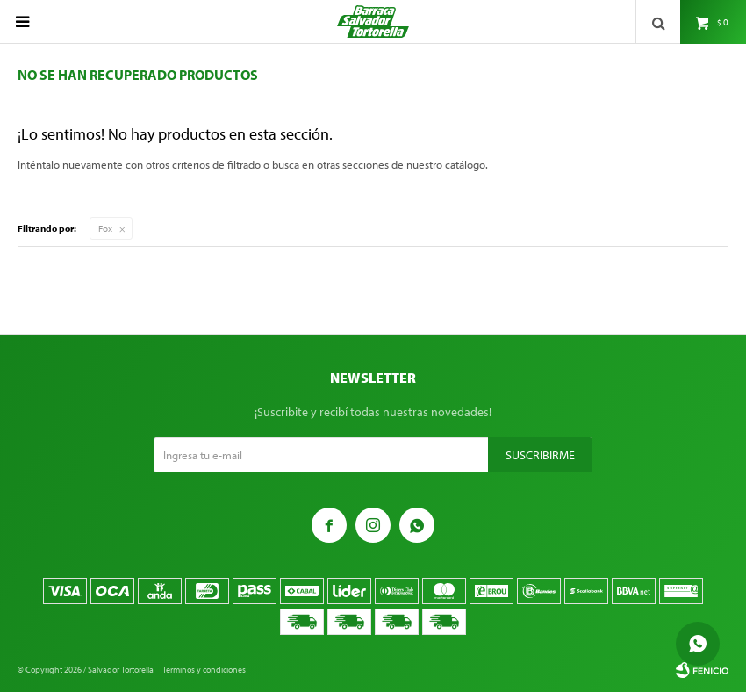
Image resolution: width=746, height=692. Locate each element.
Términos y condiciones (204, 669)
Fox (105, 228)
